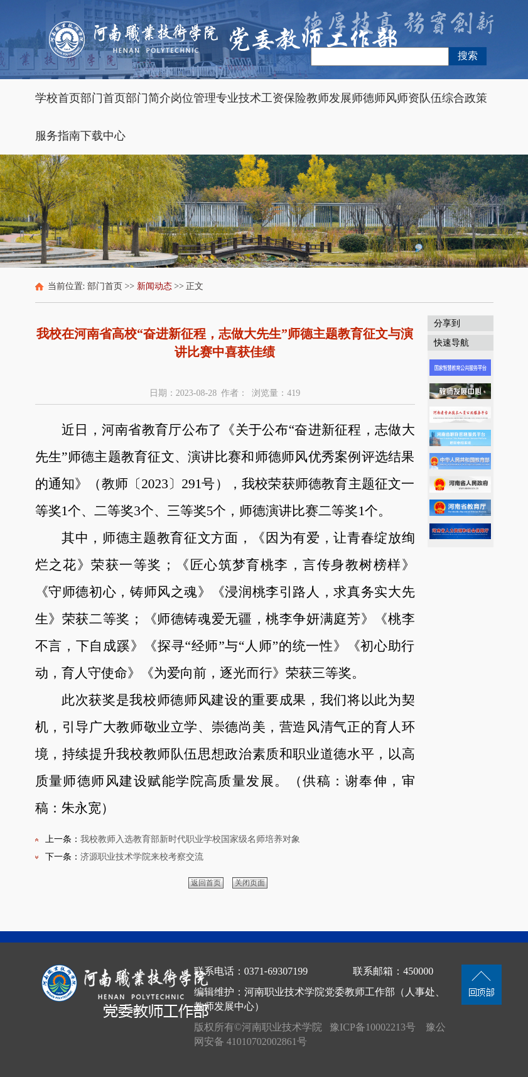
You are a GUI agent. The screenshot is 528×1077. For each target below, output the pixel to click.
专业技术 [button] (238, 98)
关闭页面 (250, 882)
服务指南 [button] (57, 135)
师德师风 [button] (374, 98)
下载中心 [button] (103, 135)
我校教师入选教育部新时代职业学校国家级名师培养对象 (190, 839)
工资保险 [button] (283, 98)
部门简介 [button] (148, 98)
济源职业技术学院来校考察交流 (141, 856)
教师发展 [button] (329, 98)
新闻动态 (154, 286)
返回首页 (206, 882)
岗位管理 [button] (193, 98)
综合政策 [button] (464, 98)
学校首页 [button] (57, 98)
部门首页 (104, 286)
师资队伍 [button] (419, 98)
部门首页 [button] (103, 98)
